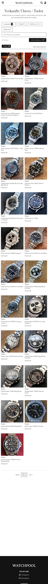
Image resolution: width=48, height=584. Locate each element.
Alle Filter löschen (39, 47)
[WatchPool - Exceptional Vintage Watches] (24, 3)
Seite (17, 475)
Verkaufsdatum (37, 40)
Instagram (24, 575)
